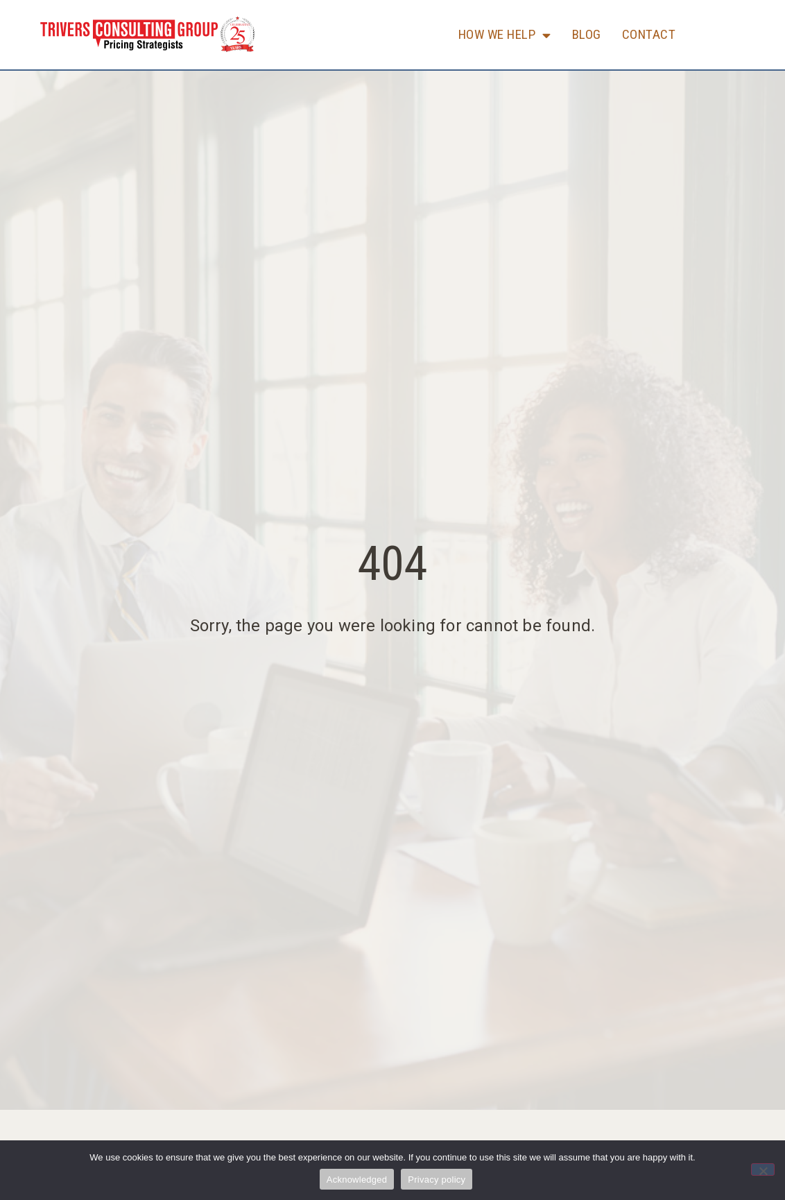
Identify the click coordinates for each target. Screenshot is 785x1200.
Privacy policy (436, 1179)
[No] (763, 1169)
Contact (649, 34)
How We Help (504, 35)
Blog (586, 34)
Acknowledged (357, 1179)
